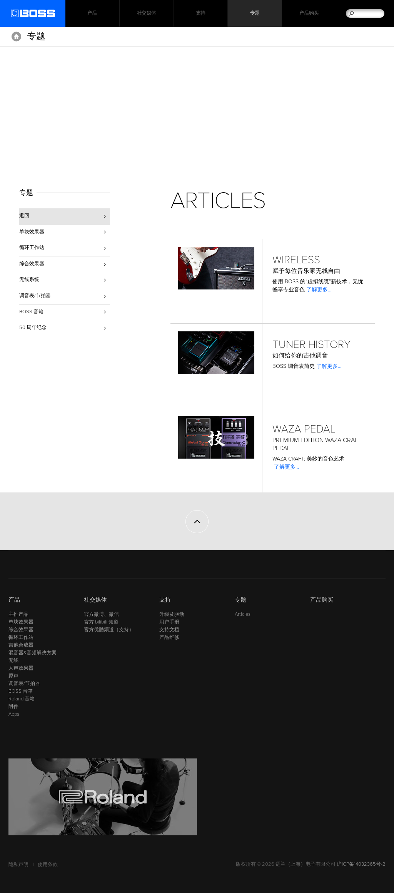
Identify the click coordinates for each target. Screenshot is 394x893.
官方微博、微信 (101, 614)
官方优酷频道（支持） (109, 630)
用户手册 (169, 622)
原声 (13, 676)
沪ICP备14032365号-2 (361, 864)
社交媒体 (146, 13)
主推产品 (18, 614)
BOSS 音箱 (31, 312)
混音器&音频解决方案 (32, 653)
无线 (13, 660)
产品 (14, 599)
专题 (255, 13)
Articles (242, 614)
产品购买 (309, 13)
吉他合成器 (20, 645)
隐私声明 (18, 864)
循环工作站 (31, 247)
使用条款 (48, 864)
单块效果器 (31, 232)
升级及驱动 (171, 614)
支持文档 (169, 630)
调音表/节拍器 (35, 296)
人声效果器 (20, 668)
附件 (13, 706)
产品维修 (169, 637)
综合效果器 (31, 264)
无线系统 (29, 279)
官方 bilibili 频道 (101, 622)
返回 (24, 216)
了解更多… (319, 289)
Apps (13, 714)
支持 (200, 13)
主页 (16, 36)
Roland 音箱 (21, 699)
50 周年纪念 (33, 327)
